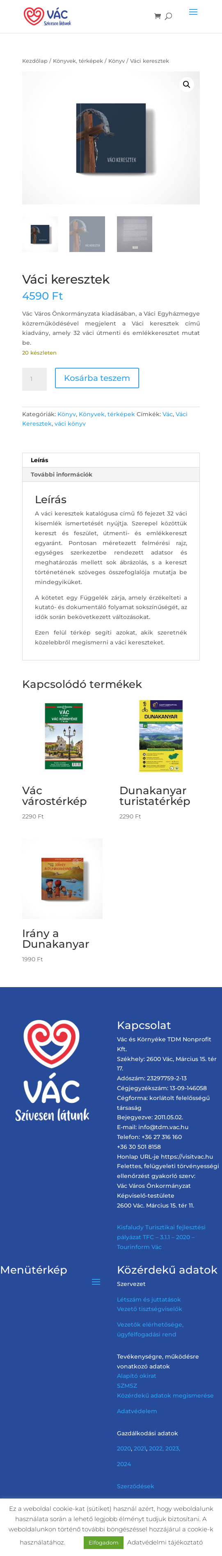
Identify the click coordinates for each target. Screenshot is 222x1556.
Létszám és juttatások (149, 1299)
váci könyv (70, 423)
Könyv (116, 61)
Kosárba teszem (97, 378)
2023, (172, 1448)
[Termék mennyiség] (34, 379)
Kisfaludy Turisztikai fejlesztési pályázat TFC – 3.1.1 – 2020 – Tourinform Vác (161, 1237)
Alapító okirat (136, 1376)
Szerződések (135, 1486)
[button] (186, 84)
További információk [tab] (61, 474)
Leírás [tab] (39, 460)
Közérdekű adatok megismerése (165, 1395)
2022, (156, 1448)
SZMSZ (127, 1385)
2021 (140, 1448)
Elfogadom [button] (104, 1542)
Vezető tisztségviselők (149, 1309)
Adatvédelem (137, 1411)
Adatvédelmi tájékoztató (165, 1542)
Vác (167, 414)
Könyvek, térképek (78, 61)
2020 (124, 1448)
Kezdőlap (35, 61)
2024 (124, 1464)
